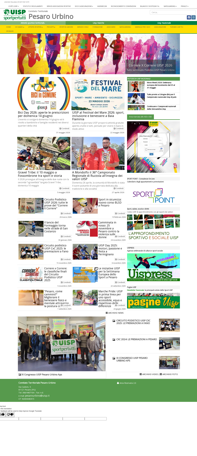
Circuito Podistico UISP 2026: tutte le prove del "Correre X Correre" (56, 204)
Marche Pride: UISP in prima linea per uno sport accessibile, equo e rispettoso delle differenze (110, 298)
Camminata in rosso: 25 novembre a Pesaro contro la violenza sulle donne (108, 229)
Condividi (64, 128)
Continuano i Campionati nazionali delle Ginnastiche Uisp (161, 107)
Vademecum (102, 6)
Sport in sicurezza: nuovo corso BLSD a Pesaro (110, 202)
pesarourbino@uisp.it (37, 395)
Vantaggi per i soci (142, 27)
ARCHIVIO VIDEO (149, 374)
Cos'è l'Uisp (13, 6)
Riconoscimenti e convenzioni (123, 6)
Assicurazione (160, 27)
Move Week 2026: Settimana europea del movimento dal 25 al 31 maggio (161, 85)
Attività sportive (35, 27)
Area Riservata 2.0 (126, 383)
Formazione (98, 27)
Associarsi (111, 27)
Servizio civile (82, 27)
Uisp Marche (98, 23)
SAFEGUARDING (170, 6)
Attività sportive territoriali (33, 23)
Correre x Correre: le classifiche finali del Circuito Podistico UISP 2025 (55, 274)
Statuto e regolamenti (33, 6)
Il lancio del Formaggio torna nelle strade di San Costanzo (56, 226)
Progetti (51, 27)
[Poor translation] (10, 414)
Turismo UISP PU (176, 27)
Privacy (185, 6)
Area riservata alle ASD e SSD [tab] (140, 117)
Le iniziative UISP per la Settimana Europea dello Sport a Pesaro (109, 272)
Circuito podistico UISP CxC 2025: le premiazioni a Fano (56, 248)
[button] (29, 54)
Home (8, 27)
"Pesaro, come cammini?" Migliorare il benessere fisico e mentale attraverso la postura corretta (56, 298)
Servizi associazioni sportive (59, 6)
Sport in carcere (66, 27)
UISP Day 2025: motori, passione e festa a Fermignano (110, 249)
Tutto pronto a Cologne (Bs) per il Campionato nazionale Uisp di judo (161, 95)
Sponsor (9, 31)
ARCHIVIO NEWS (115, 313)
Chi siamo (19, 27)
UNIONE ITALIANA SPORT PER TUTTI (16, 2)
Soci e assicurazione (84, 6)
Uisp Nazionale (164, 23)
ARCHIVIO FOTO (169, 374)
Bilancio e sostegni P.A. (149, 6)
